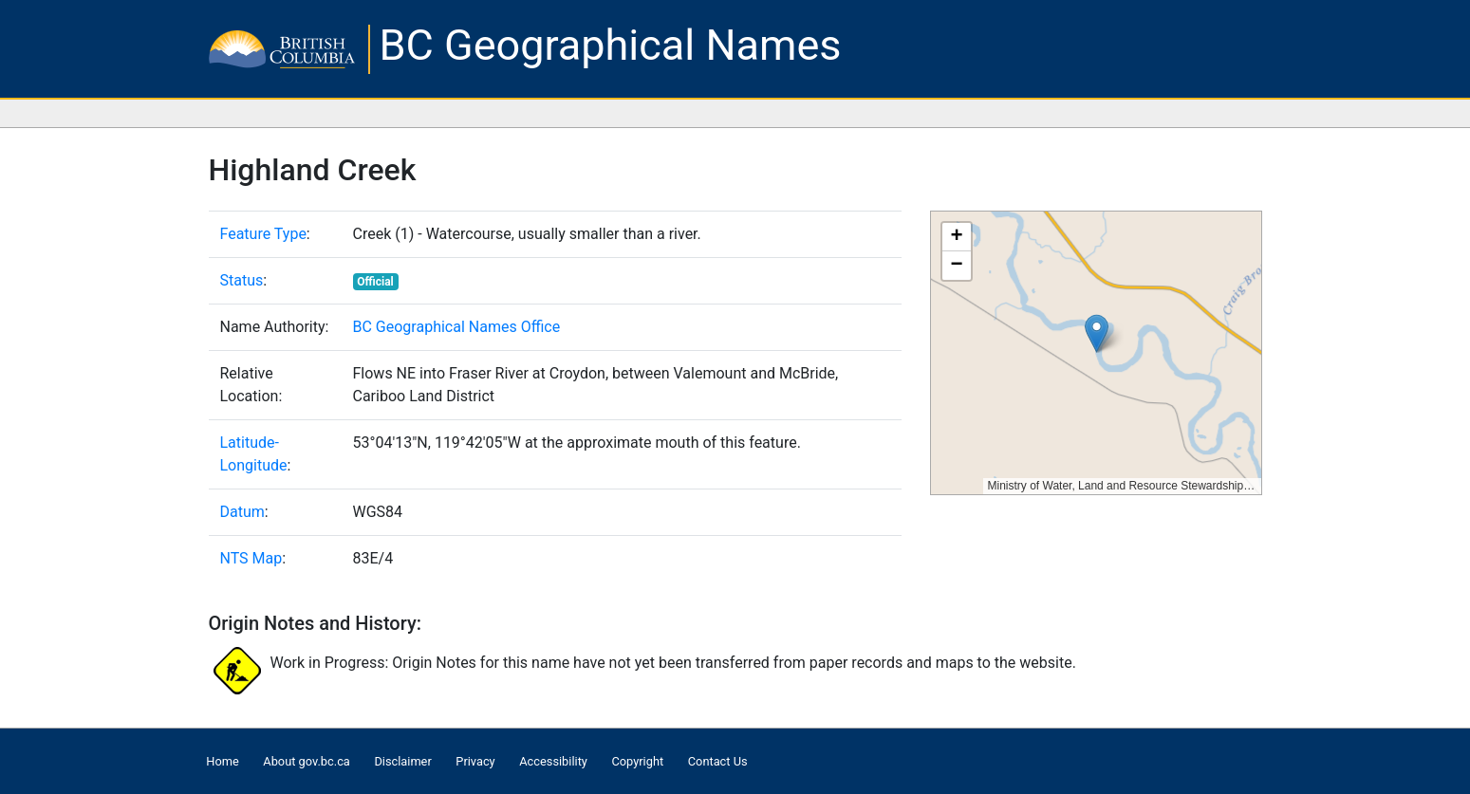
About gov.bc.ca (306, 761)
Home (222, 761)
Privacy (475, 761)
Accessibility (553, 761)
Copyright (637, 761)
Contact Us (718, 761)
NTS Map (251, 558)
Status (242, 280)
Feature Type (263, 234)
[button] (1096, 333)
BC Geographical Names (611, 45)
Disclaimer (402, 761)
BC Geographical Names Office (457, 327)
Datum (242, 512)
